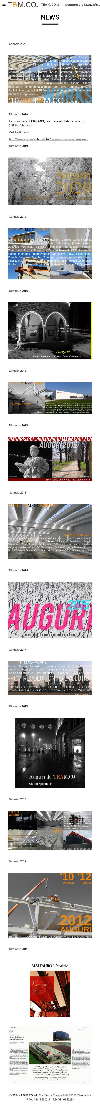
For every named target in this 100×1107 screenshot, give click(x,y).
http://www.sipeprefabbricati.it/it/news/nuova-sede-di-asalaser (48, 139)
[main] (50, 19)
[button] (4, 4)
